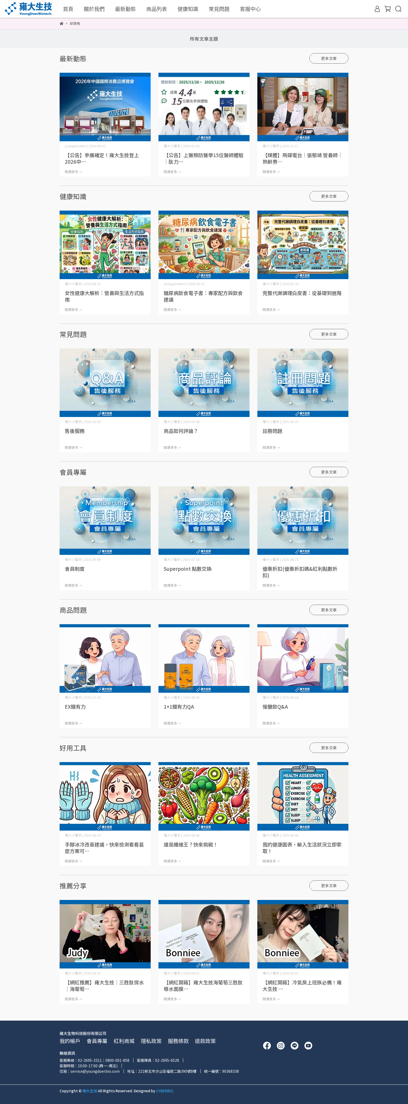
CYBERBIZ (164, 1090)
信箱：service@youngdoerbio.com (90, 1071)
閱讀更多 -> (73, 171)
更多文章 (329, 58)
